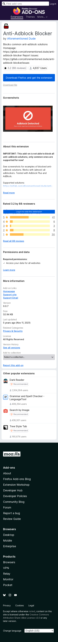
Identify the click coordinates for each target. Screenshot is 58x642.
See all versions (11, 347)
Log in (53, 3)
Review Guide (12, 518)
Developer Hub (12, 490)
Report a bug (11, 513)
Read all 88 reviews (13, 241)
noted (32, 611)
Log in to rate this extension (29, 211)
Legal (31, 605)
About (7, 473)
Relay (6, 573)
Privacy (7, 605)
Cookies (19, 605)
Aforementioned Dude (21, 38)
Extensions (17, 16)
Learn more (9, 270)
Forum (7, 507)
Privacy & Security (13, 331)
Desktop (8, 534)
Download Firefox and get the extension (29, 77)
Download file (10, 85)
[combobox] (25, 4)
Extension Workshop (16, 484)
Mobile (7, 540)
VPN (6, 568)
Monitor (8, 579)
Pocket (7, 585)
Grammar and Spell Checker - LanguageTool (27, 398)
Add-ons (9, 467)
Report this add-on (13, 365)
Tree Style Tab (18, 426)
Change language (12, 630)
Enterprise (9, 546)
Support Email (10, 297)
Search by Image (19, 410)
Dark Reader (17, 379)
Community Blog (13, 501)
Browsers (9, 562)
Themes (30, 16)
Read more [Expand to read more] (9, 192)
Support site (10, 294)
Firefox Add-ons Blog (17, 479)
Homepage (9, 291)
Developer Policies (15, 496)
